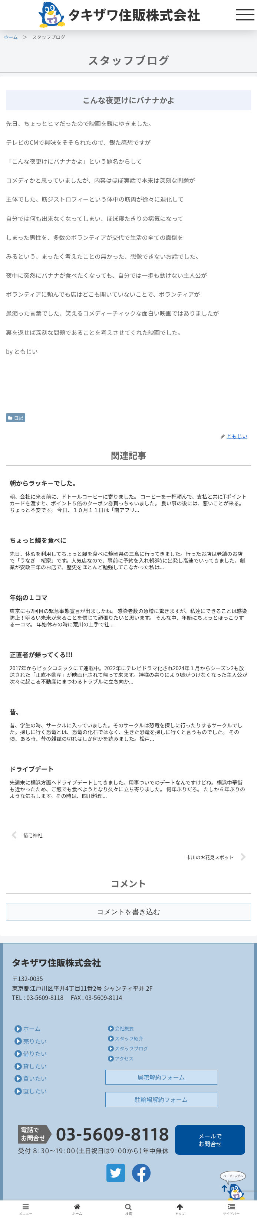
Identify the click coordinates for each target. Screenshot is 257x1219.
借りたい (35, 1053)
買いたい (35, 1078)
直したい (35, 1090)
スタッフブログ (131, 1048)
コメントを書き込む (128, 912)
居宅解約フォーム (161, 1077)
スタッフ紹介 (129, 1038)
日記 (15, 417)
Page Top (233, 1185)
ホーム (11, 36)
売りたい (35, 1041)
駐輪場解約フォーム (161, 1099)
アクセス (124, 1058)
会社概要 (124, 1028)
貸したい (35, 1066)
